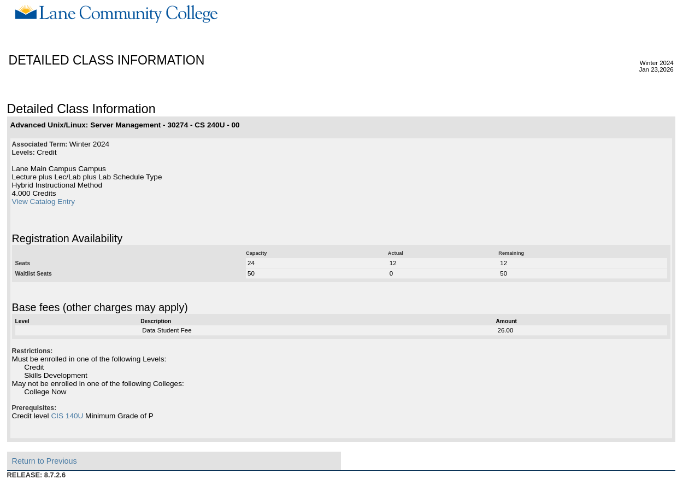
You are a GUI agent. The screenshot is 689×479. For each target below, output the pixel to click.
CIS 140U (67, 416)
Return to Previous (44, 461)
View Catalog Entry (43, 201)
